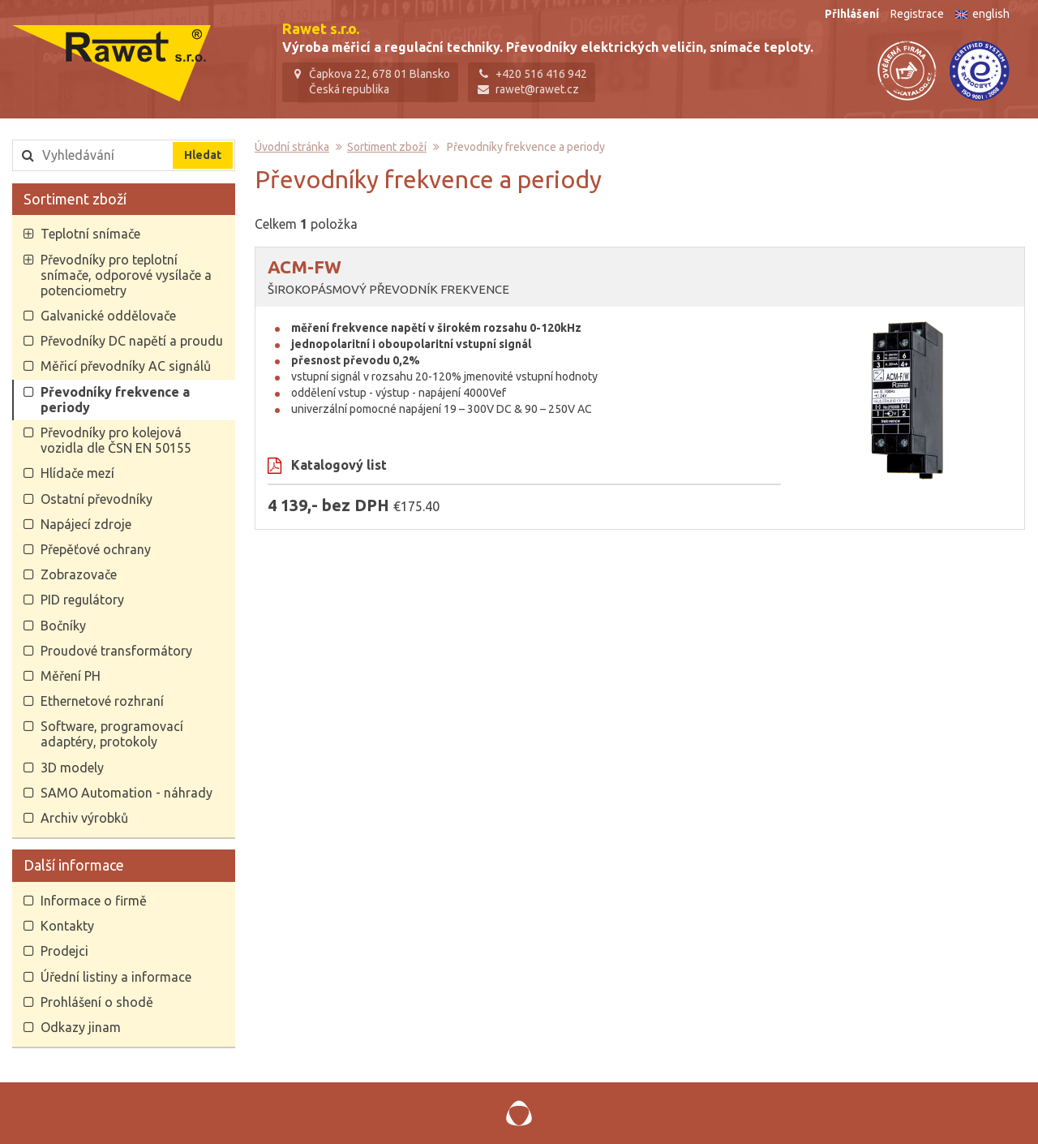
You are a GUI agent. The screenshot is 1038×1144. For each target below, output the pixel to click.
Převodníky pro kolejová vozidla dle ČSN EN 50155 (115, 443)
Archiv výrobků (83, 820)
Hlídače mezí (77, 476)
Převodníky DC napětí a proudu (131, 344)
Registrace (917, 13)
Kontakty (66, 929)
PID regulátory (81, 603)
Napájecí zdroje (85, 526)
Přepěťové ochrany (95, 551)
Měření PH (70, 678)
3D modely (71, 770)
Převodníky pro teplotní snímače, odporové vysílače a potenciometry (125, 277)
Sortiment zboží (75, 201)
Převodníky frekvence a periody (114, 402)
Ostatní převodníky (96, 501)
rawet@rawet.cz (539, 89)
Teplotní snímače (89, 237)
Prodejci (64, 954)
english (982, 13)
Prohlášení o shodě (96, 1004)
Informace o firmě (93, 903)
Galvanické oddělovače (107, 319)
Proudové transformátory (115, 653)
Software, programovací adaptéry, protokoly (111, 737)
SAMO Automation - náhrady (126, 795)
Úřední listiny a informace (115, 979)
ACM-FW (305, 270)
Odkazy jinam (80, 1029)
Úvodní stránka (292, 150)
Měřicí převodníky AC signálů (125, 369)
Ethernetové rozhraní (101, 704)
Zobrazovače (78, 577)
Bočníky (62, 628)
